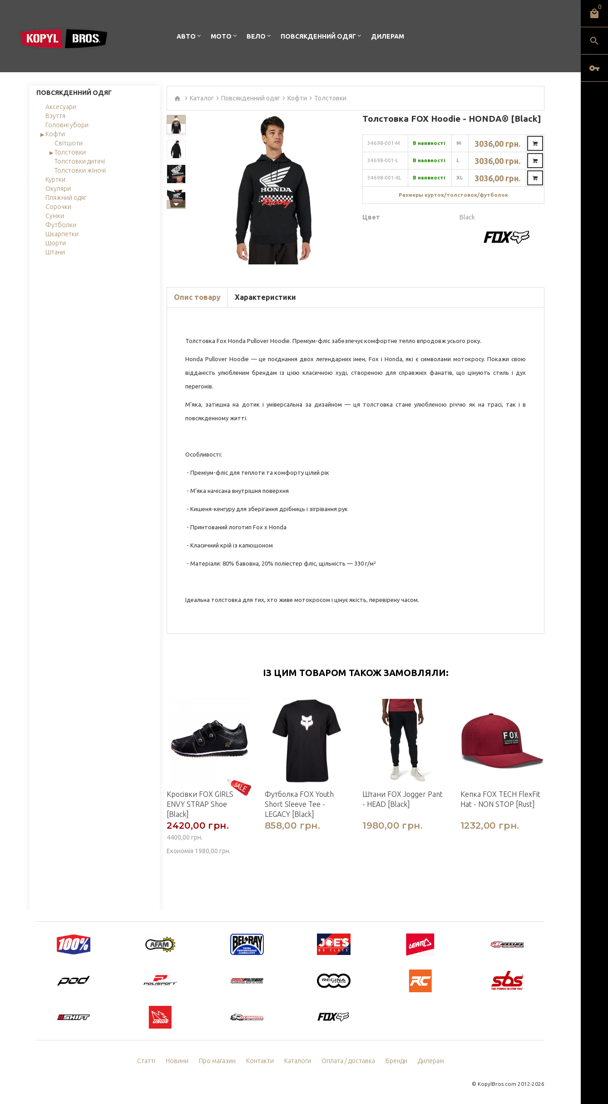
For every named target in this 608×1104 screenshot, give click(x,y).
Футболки (60, 225)
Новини (177, 1060)
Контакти (260, 1060)
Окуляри (58, 188)
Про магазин (217, 1060)
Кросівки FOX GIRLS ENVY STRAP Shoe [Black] (200, 804)
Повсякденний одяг (318, 36)
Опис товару (197, 297)
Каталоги (297, 1060)
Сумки (54, 215)
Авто (186, 36)
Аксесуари (60, 106)
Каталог (202, 98)
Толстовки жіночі (80, 170)
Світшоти (68, 143)
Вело (256, 36)
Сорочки (58, 206)
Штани (55, 252)
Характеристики (265, 297)
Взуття (55, 115)
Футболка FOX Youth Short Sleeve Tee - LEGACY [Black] (299, 804)
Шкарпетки (62, 234)
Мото (221, 36)
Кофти (55, 134)
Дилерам (387, 36)
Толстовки (70, 152)
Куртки (55, 179)
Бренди (396, 1060)
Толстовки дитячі (79, 161)
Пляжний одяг (65, 197)
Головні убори (67, 125)
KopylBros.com (497, 1084)
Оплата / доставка (348, 1060)
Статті (146, 1060)
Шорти (55, 243)
